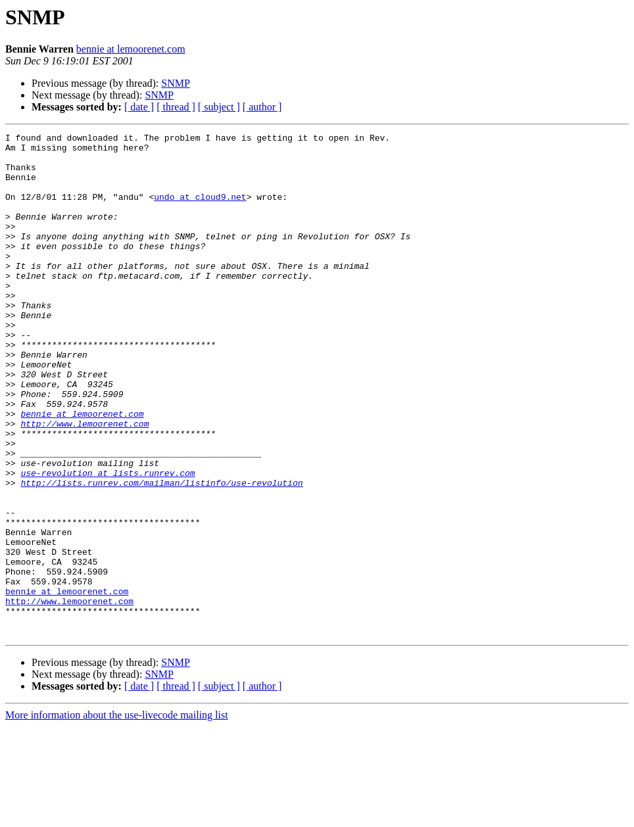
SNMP (175, 83)
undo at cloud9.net (200, 210)
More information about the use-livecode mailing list (116, 815)
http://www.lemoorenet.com (84, 482)
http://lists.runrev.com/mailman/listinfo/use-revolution (161, 553)
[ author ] (262, 106)
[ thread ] (176, 106)
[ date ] (139, 106)
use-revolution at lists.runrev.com (107, 542)
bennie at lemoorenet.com (130, 49)
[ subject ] (219, 106)
